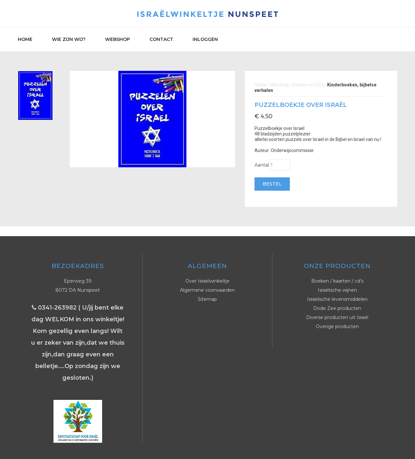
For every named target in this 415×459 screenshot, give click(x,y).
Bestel (272, 184)
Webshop (117, 39)
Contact (161, 39)
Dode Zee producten (337, 308)
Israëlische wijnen (337, 290)
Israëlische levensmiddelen (337, 299)
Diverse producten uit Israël (337, 317)
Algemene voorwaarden (207, 290)
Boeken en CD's (308, 84)
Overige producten (337, 326)
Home (25, 39)
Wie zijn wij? (69, 39)
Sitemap (207, 299)
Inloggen (205, 39)
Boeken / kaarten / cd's (337, 281)
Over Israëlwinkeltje (207, 281)
